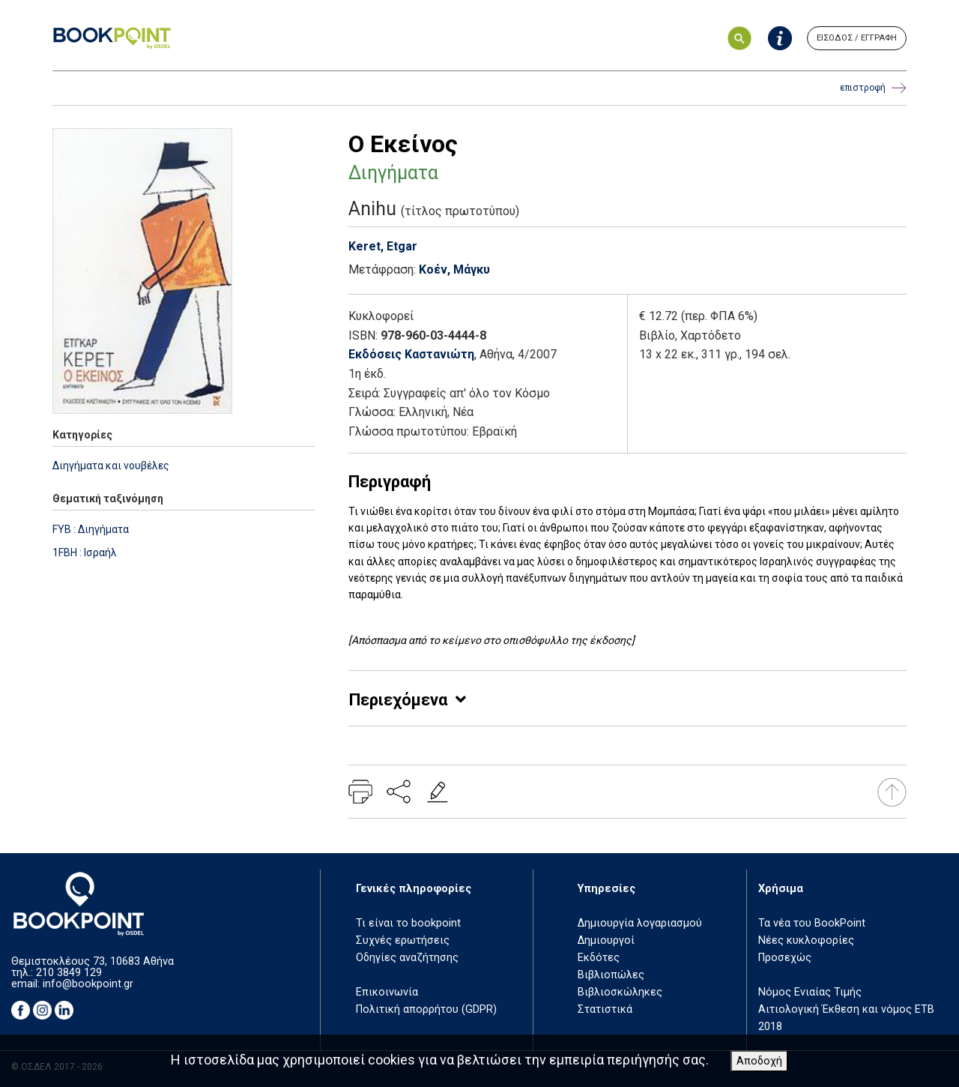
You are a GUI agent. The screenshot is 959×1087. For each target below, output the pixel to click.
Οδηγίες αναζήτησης (407, 957)
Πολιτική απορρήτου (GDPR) (426, 1009)
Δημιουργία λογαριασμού (640, 923)
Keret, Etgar (382, 246)
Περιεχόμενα (398, 699)
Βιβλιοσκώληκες (620, 992)
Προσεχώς (784, 957)
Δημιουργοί (606, 940)
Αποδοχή (759, 1061)
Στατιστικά (605, 1009)
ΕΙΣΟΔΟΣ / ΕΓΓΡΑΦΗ (857, 38)
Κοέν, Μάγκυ (454, 269)
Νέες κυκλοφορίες (806, 940)
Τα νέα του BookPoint (811, 923)
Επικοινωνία (387, 992)
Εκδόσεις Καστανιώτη (411, 354)
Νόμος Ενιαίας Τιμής (810, 992)
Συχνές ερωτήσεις (403, 940)
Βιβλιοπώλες (611, 975)
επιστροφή (873, 88)
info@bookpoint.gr (88, 984)
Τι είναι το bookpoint (408, 923)
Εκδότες (599, 957)
